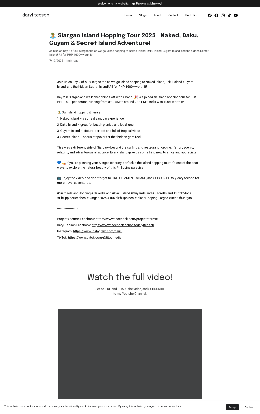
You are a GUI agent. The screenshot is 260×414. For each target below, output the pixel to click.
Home (128, 15)
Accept (232, 407)
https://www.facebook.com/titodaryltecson (123, 225)
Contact (173, 15)
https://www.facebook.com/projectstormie (127, 219)
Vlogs (143, 15)
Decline (249, 407)
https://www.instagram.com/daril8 (97, 231)
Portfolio (190, 15)
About (157, 15)
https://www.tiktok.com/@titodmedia (94, 237)
